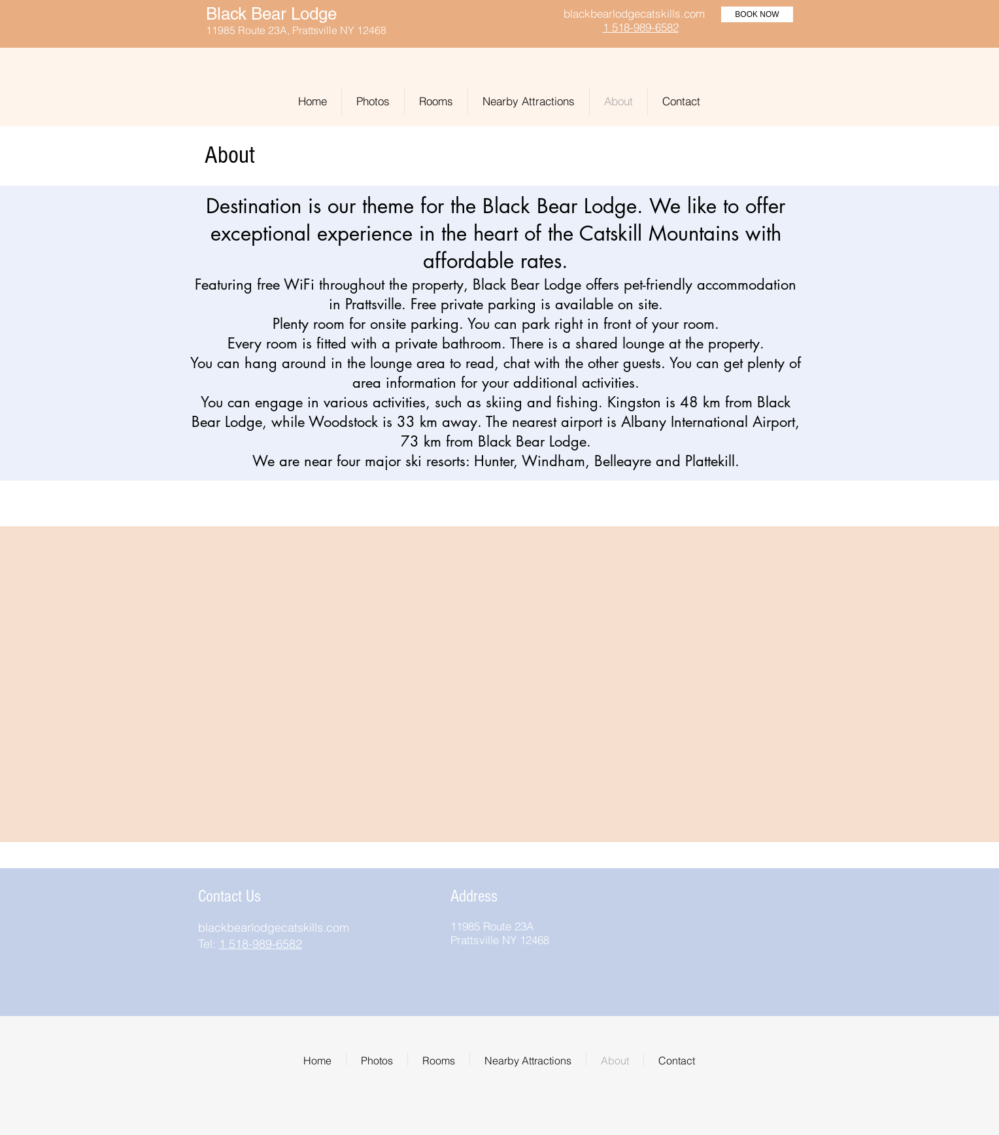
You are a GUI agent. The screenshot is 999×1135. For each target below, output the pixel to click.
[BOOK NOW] (757, 14)
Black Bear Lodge (271, 14)
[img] (683, 892)
